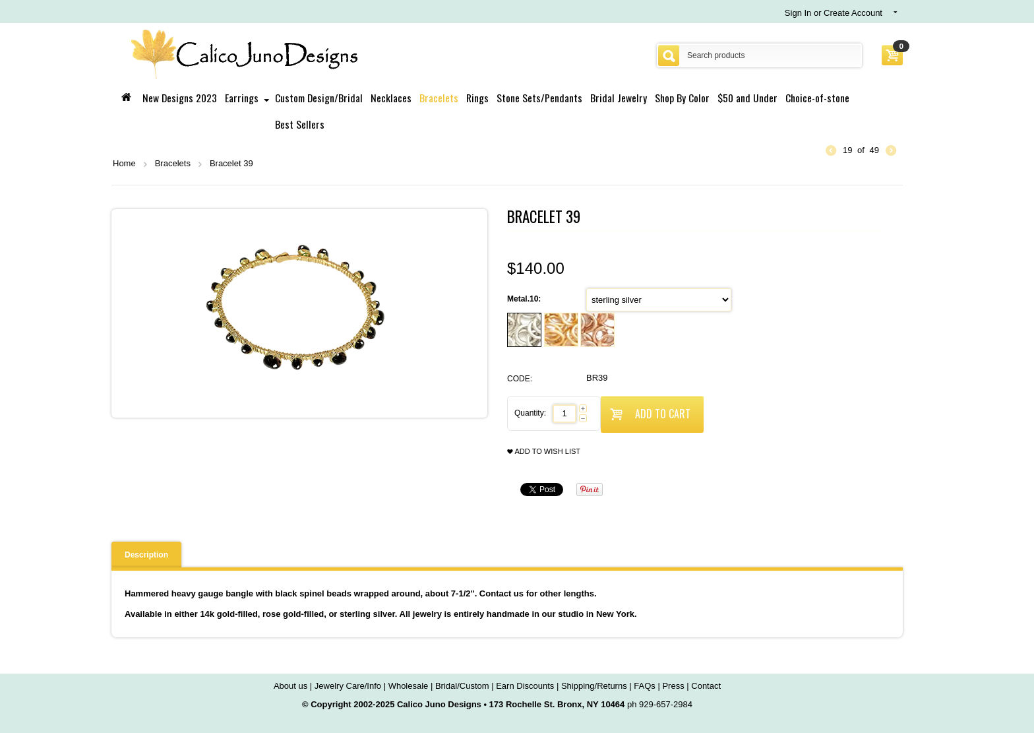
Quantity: (530, 413)
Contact (706, 686)
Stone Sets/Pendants (539, 98)
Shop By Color (682, 98)
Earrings (241, 98)
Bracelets (438, 98)
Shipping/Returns (594, 686)
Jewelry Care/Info (348, 686)
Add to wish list (543, 451)
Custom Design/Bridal (319, 98)
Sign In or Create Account (833, 13)
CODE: (519, 378)
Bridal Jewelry (618, 98)
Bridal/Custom (462, 686)
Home (124, 163)
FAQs (644, 686)
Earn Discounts (525, 686)
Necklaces (391, 98)
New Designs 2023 (179, 98)
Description (146, 554)
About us (290, 686)
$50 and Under (747, 98)
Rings (477, 98)
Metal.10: (525, 298)
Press (673, 686)
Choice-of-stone (817, 98)
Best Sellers (299, 124)
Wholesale (408, 686)
